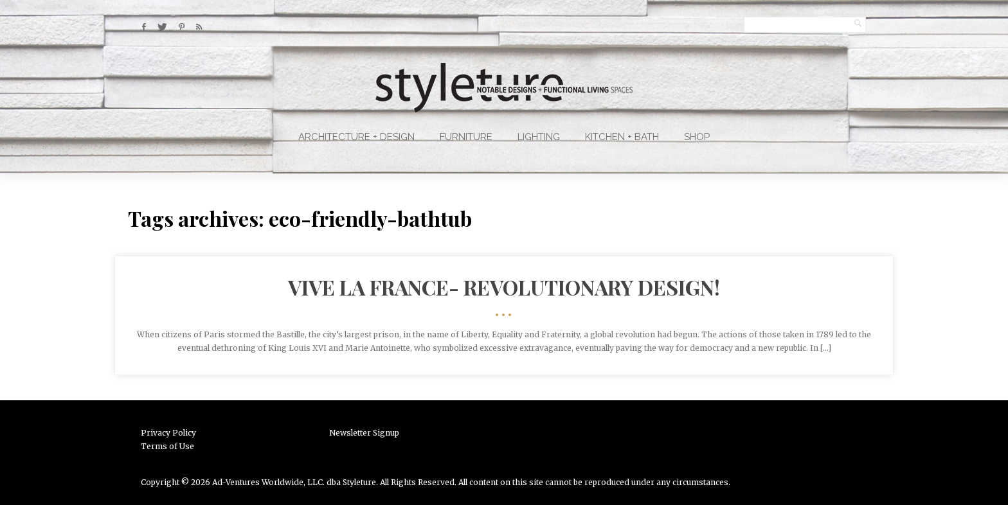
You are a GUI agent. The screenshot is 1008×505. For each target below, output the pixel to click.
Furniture (466, 137)
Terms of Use (167, 446)
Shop (697, 137)
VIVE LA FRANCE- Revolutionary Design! (504, 287)
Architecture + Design (356, 137)
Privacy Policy (168, 433)
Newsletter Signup (364, 433)
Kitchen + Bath (622, 137)
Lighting (539, 137)
